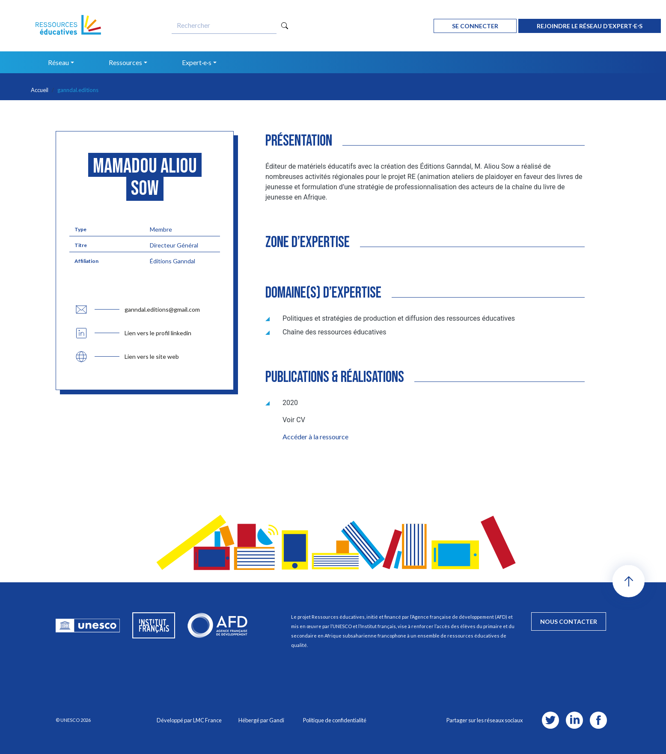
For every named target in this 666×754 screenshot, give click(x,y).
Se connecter (475, 26)
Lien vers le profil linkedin (158, 333)
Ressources (125, 62)
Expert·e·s (196, 62)
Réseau (58, 62)
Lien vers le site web (152, 356)
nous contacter (568, 621)
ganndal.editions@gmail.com (162, 309)
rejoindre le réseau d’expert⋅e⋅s (589, 26)
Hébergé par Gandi (261, 720)
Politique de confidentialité (334, 720)
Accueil (39, 89)
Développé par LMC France (189, 720)
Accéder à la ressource (315, 436)
